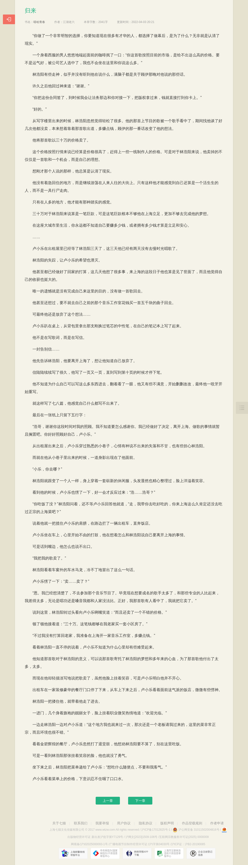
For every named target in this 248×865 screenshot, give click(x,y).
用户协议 (124, 823)
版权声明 (167, 823)
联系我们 (80, 823)
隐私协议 (145, 823)
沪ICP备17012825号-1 (155, 829)
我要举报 (102, 823)
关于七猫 (59, 823)
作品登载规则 (192, 823)
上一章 (108, 801)
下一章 (140, 801)
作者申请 (217, 823)
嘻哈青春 (39, 22)
